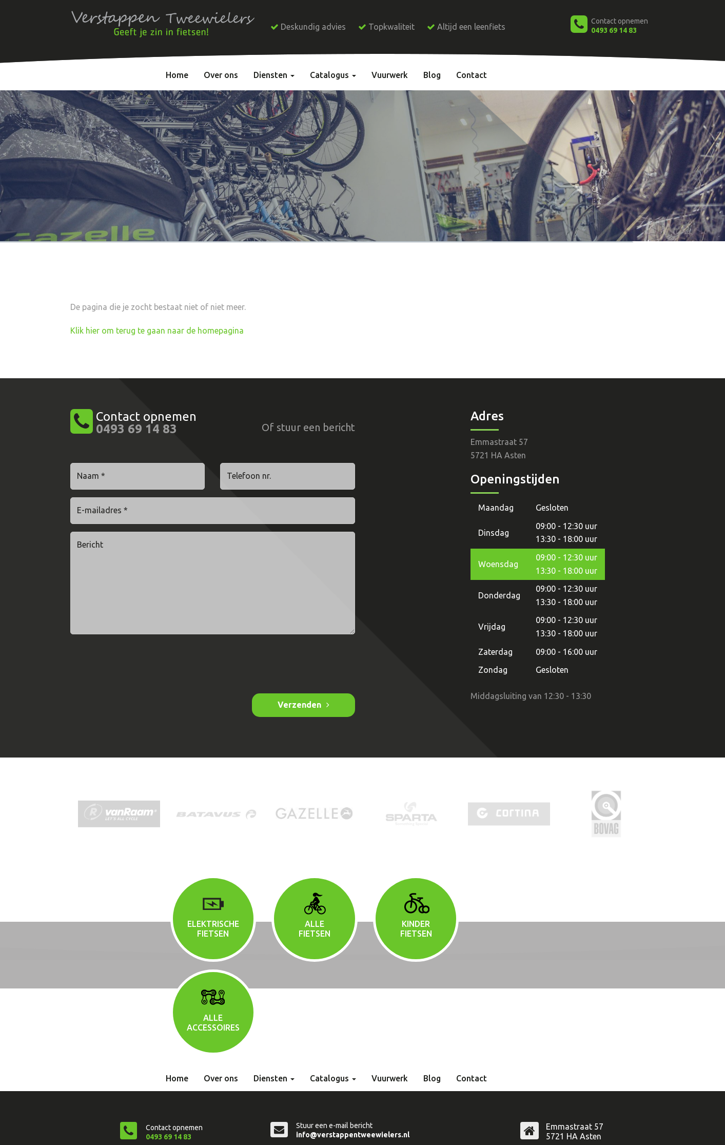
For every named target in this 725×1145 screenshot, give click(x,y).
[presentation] (148, 665)
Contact (471, 75)
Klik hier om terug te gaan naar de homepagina (157, 330)
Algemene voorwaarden (251, 1127)
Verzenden (299, 704)
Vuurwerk (389, 75)
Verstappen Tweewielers (168, 1127)
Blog (432, 75)
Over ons (221, 75)
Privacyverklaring (322, 1127)
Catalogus (333, 75)
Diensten (274, 75)
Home (177, 75)
